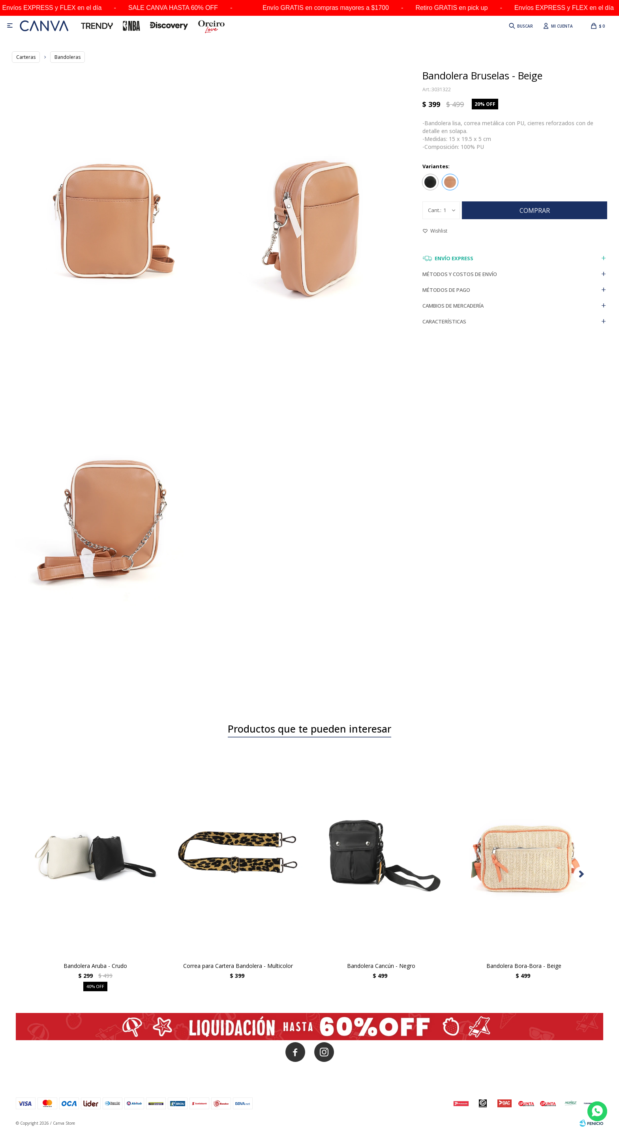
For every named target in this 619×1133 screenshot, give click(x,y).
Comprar (535, 210)
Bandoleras (67, 57)
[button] (581, 874)
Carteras (26, 57)
